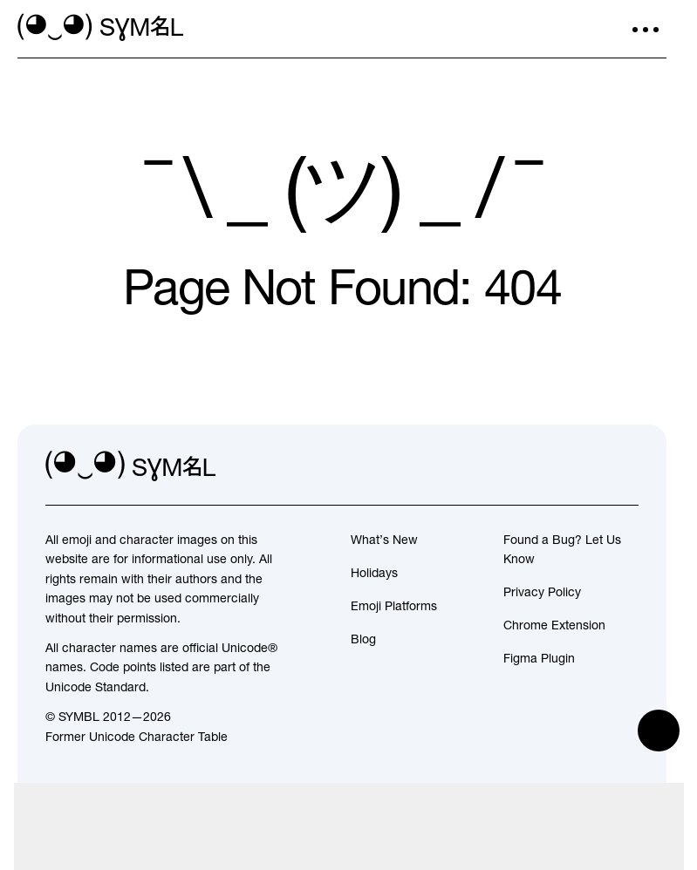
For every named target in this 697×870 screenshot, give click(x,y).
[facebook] (625, 466)
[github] (586, 466)
